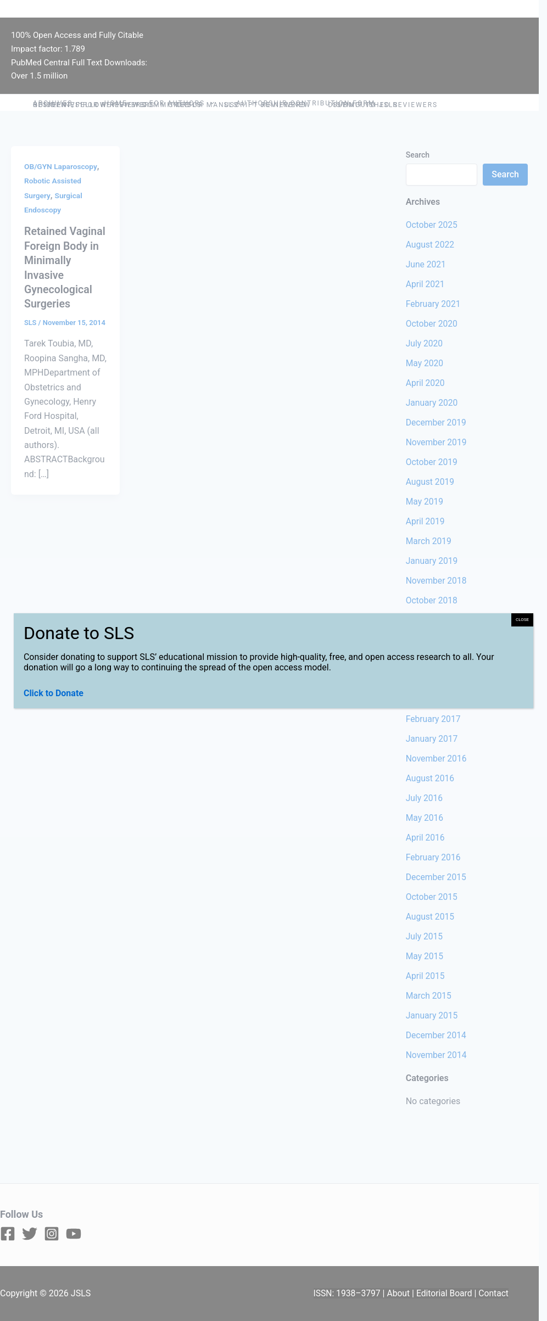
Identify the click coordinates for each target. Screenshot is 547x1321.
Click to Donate (53, 693)
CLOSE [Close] (522, 619)
